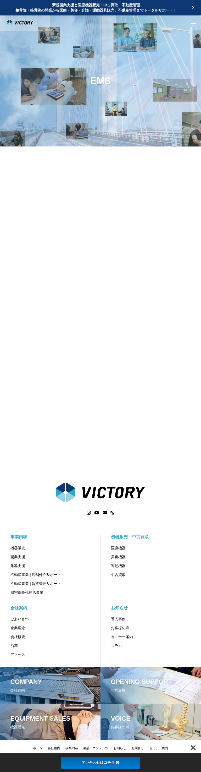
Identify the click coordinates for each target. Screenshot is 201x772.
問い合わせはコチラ (100, 762)
